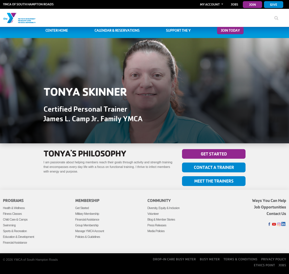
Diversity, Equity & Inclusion (163, 208)
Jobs (234, 4)
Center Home (56, 30)
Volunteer (153, 213)
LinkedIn (283, 224)
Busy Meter (210, 259)
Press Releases (156, 225)
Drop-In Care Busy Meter (174, 259)
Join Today (230, 30)
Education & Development (18, 236)
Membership (87, 200)
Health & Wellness (14, 208)
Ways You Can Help (269, 200)
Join (252, 4)
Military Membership (87, 213)
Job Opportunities (270, 207)
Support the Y (178, 30)
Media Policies (156, 231)
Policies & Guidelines (87, 236)
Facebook (269, 224)
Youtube (274, 224)
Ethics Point (264, 265)
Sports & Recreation (15, 231)
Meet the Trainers (213, 181)
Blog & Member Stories (161, 219)
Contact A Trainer (214, 167)
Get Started (214, 154)
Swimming (9, 225)
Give (273, 4)
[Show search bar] (278, 18)
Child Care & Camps (15, 219)
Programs (13, 200)
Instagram (278, 224)
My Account (210, 4)
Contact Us (276, 213)
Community (159, 200)
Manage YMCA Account (89, 231)
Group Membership (87, 225)
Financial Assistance (15, 242)
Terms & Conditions (240, 259)
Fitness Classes (12, 213)
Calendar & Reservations (116, 30)
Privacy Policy (273, 259)
